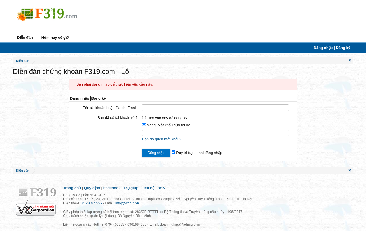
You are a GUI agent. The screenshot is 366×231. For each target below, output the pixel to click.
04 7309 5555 (91, 203)
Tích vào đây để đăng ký (164, 118)
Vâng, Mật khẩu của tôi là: (166, 125)
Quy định (92, 188)
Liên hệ (148, 188)
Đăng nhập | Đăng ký (332, 48)
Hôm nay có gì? (55, 37)
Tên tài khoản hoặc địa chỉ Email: (110, 108)
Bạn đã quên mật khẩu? (161, 139)
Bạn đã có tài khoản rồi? (117, 118)
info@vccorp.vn (127, 203)
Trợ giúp (131, 188)
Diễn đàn (25, 37)
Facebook (112, 188)
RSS (161, 188)
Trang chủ (72, 188)
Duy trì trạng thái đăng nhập (197, 153)
